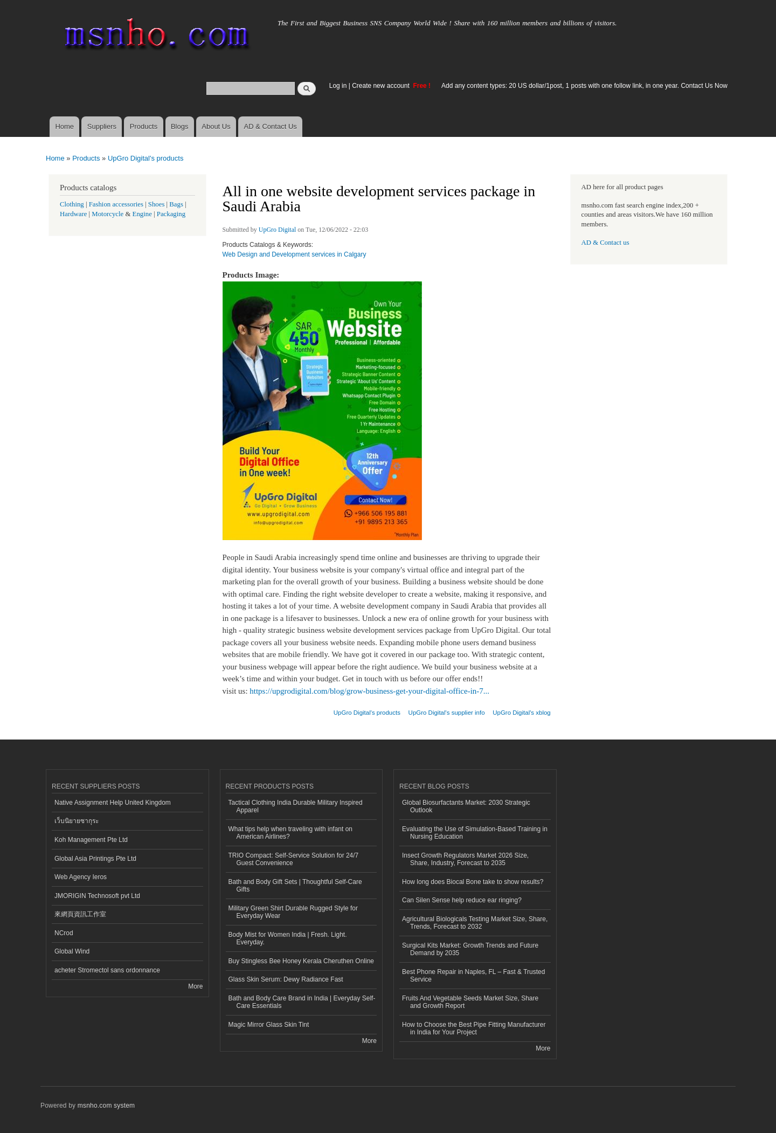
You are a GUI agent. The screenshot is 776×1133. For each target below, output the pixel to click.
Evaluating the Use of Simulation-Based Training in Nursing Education (475, 832)
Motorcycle (107, 214)
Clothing (72, 204)
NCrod (63, 933)
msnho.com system (106, 1105)
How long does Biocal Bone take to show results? (472, 882)
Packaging (171, 214)
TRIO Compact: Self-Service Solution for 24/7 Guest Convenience (293, 859)
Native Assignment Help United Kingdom (112, 802)
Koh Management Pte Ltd (91, 840)
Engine (142, 214)
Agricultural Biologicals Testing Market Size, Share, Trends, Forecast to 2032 (475, 922)
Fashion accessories (116, 204)
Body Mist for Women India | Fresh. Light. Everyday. (287, 938)
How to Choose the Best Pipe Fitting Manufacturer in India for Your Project (473, 1028)
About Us (216, 126)
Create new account (381, 85)
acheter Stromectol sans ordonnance (107, 970)
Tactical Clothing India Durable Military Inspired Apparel (295, 806)
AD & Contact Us (270, 126)
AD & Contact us (605, 242)
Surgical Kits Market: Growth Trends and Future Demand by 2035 (470, 949)
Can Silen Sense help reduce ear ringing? (462, 900)
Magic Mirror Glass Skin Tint (268, 1024)
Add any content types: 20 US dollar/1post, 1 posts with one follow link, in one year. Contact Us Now (584, 85)
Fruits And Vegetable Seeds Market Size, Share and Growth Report (470, 1002)
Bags (176, 204)
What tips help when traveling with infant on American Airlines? (290, 832)
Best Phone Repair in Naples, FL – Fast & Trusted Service (473, 975)
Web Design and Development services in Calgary (294, 254)
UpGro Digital (277, 229)
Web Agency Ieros (80, 877)
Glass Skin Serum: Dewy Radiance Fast (285, 979)
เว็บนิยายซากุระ (76, 821)
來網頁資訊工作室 (80, 914)
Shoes (156, 204)
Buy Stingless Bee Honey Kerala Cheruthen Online (301, 961)
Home (64, 126)
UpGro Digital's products (145, 158)
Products (143, 126)
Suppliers (101, 126)
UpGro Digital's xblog (522, 712)
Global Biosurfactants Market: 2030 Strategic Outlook (466, 806)
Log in (338, 85)
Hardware (73, 214)
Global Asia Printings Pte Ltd (95, 858)
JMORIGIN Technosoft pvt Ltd (97, 896)
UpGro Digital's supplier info (446, 712)
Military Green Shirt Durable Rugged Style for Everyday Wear (293, 912)
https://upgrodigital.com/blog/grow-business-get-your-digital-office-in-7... (369, 691)
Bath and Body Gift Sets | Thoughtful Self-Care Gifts (295, 885)
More (195, 986)
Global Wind (71, 951)
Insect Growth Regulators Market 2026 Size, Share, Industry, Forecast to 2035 (465, 859)
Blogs (180, 126)
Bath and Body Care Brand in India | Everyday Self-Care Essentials (302, 1002)
